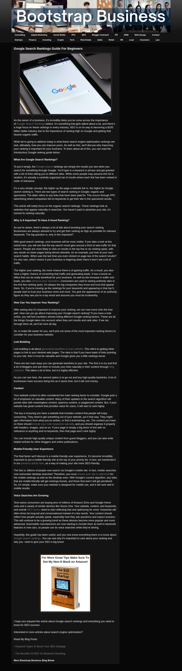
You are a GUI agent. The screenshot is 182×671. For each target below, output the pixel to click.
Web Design (140, 35)
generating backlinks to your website (62, 349)
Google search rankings (27, 538)
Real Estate (85, 40)
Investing (47, 40)
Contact (155, 35)
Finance (32, 40)
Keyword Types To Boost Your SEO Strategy (40, 646)
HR (121, 40)
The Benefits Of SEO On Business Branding (40, 653)
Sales (100, 40)
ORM (126, 35)
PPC (74, 35)
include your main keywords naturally (53, 424)
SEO (84, 35)
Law (157, 40)
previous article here (32, 463)
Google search (44, 166)
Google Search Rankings (31, 123)
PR (116, 35)
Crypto (60, 40)
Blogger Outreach (100, 35)
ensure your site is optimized (93, 474)
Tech (72, 40)
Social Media (59, 35)
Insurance (144, 40)
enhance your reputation (45, 281)
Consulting (20, 35)
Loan (131, 40)
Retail (111, 40)
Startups (19, 40)
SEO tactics (33, 509)
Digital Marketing (39, 35)
